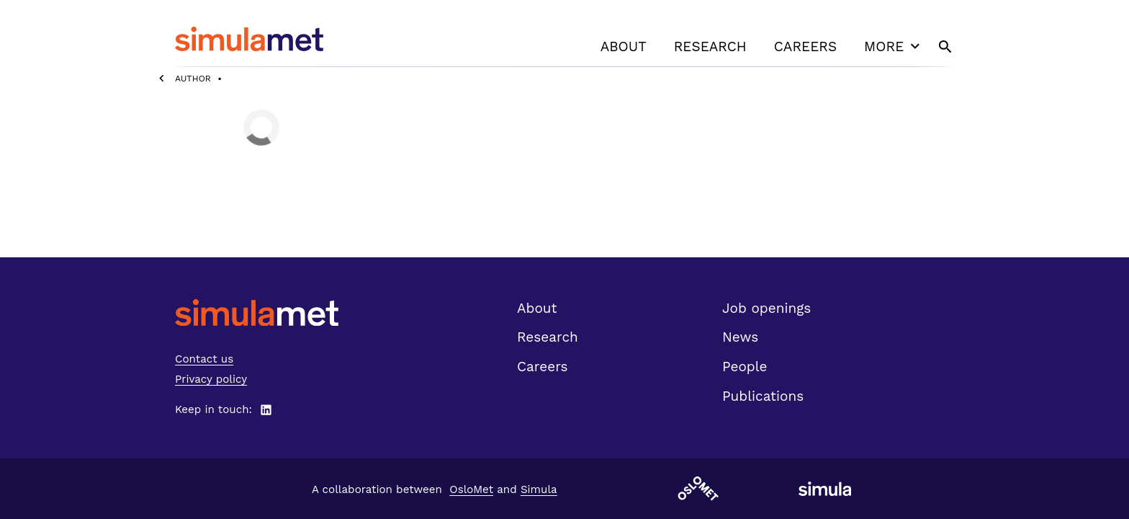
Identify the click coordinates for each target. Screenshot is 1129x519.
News (740, 337)
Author (193, 78)
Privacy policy (211, 379)
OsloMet (471, 489)
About (624, 46)
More (893, 46)
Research (710, 46)
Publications (763, 396)
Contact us (204, 358)
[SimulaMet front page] (256, 312)
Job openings (766, 308)
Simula (539, 489)
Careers (805, 46)
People (744, 366)
